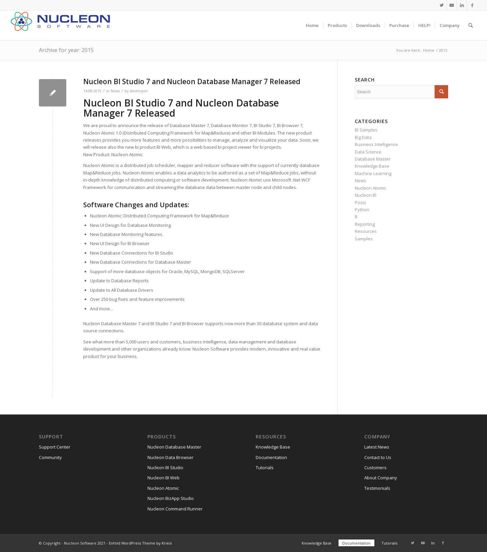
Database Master (373, 159)
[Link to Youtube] (452, 5)
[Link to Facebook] (472, 5)
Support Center (54, 447)
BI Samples (366, 130)
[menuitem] (312, 25)
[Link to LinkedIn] (462, 5)
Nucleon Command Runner (175, 509)
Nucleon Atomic (370, 188)
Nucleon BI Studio (165, 467)
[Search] (470, 25)
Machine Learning (373, 173)
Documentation (271, 457)
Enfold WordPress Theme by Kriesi (140, 543)
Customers (375, 467)
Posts (360, 202)
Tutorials (265, 467)
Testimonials (377, 488)
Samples (364, 239)
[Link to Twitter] (441, 5)
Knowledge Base (372, 166)
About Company (380, 478)
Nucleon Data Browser (170, 457)
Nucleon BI (365, 195)
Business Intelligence (376, 144)
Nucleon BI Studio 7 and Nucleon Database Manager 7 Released (191, 81)
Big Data (363, 137)
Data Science (368, 152)
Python (362, 210)
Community (50, 457)
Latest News (376, 447)
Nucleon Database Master (174, 447)
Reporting (365, 224)
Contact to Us (377, 457)
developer (139, 91)
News (115, 91)
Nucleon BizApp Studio (170, 498)
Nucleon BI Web (163, 478)
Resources (366, 231)
